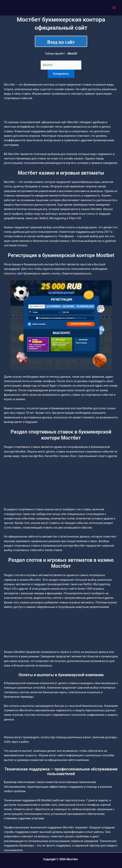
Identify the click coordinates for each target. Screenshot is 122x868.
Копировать (61, 73)
